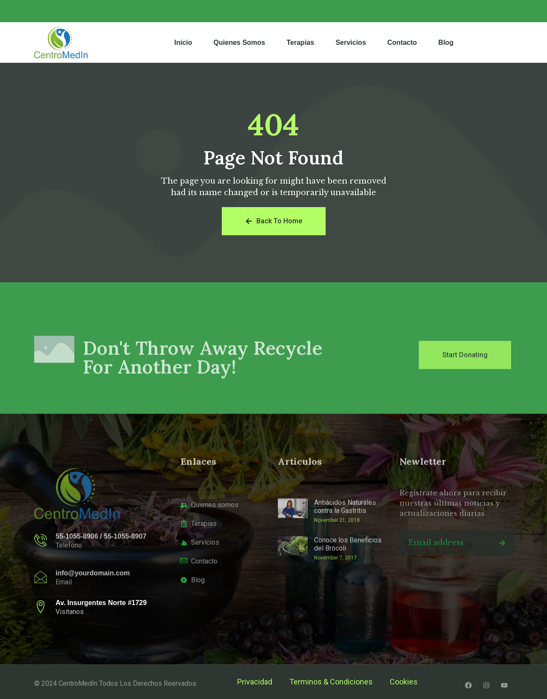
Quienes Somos (239, 42)
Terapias (301, 42)
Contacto (402, 42)
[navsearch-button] (500, 42)
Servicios (350, 42)
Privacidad (254, 681)
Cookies (404, 681)
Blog (446, 42)
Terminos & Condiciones (331, 681)
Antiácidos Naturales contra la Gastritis (345, 538)
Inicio (183, 42)
